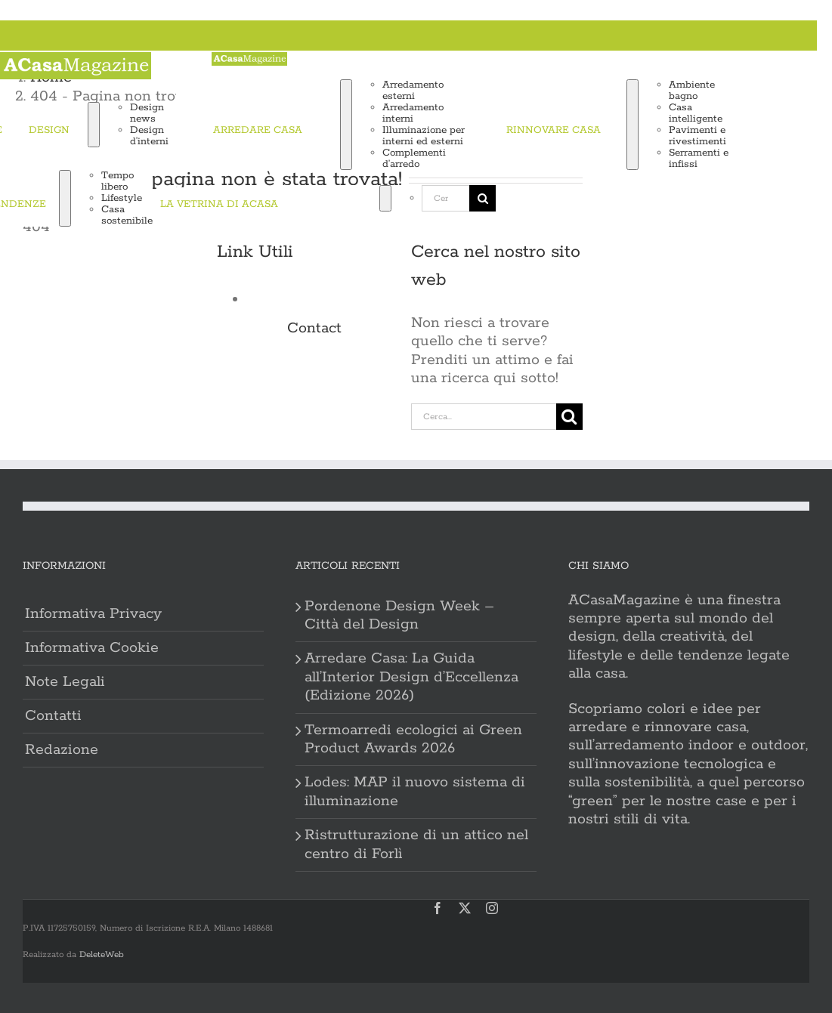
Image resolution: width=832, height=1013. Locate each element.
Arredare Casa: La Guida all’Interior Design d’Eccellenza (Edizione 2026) (411, 677)
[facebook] (437, 908)
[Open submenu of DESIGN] (94, 124)
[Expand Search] (385, 198)
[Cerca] (332, 198)
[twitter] (465, 908)
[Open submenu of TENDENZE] (65, 198)
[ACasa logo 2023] (75, 60)
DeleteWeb (101, 954)
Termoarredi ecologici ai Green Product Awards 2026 (413, 739)
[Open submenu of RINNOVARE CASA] (632, 124)
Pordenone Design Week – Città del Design (399, 616)
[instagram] (492, 908)
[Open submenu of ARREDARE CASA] (346, 124)
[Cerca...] (445, 198)
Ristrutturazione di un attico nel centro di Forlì (416, 844)
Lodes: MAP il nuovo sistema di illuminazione (415, 792)
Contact (314, 328)
